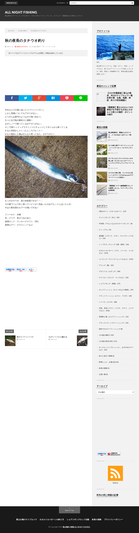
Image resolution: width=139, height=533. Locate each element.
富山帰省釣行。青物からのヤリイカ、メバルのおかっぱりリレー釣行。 (81, 3)
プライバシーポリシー (113, 519)
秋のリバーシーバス (25, 337)
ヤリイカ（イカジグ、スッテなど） (112, 277)
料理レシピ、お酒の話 (107, 362)
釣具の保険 (103, 368)
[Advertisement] (46, 76)
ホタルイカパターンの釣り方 (52, 519)
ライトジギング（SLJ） (107, 217)
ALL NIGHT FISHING (21, 12)
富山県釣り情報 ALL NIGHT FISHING (76, 527)
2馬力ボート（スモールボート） (111, 211)
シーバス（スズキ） (106, 302)
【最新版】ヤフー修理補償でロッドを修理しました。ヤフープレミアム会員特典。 (120, 188)
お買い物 (102, 374)
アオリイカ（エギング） (108, 271)
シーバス (47, 46)
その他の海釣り (36, 46)
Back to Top (69, 510)
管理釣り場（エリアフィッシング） (112, 317)
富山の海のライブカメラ (26, 519)
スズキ (53, 46)
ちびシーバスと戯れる (57, 337)
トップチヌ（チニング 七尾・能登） (112, 244)
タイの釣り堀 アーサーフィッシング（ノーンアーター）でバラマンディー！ (120, 147)
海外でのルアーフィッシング (109, 329)
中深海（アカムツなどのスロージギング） (114, 224)
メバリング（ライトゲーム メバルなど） (114, 259)
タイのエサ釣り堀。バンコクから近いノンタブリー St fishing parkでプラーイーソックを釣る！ (120, 175)
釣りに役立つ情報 (105, 356)
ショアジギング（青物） (108, 284)
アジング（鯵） (104, 265)
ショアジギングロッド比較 (78, 519)
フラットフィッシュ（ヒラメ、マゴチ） (114, 296)
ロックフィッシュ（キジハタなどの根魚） (114, 290)
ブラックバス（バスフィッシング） (112, 323)
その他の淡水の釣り (106, 341)
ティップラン (104, 230)
